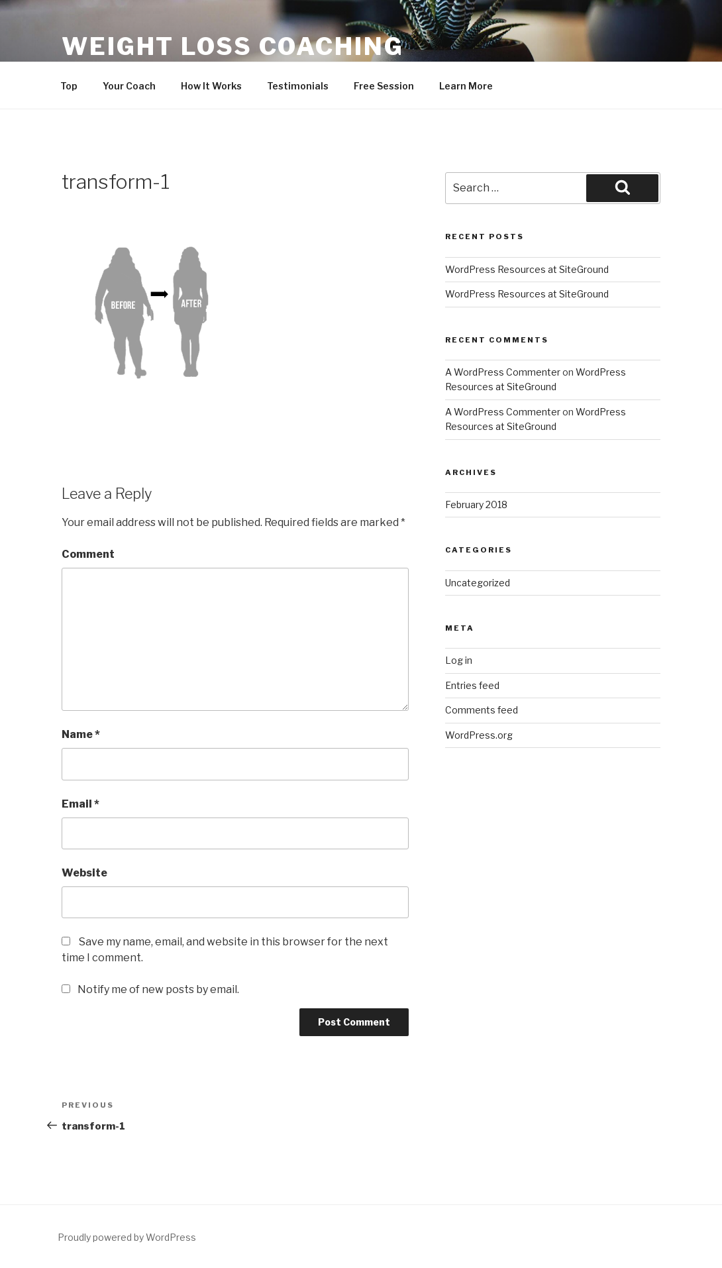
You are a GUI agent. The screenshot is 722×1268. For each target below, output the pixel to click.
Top (68, 85)
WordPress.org (479, 735)
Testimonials (298, 85)
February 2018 (476, 504)
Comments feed (481, 709)
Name (81, 734)
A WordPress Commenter (502, 372)
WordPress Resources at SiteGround (527, 269)
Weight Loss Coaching (233, 46)
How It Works (211, 85)
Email (80, 804)
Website (84, 873)
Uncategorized (477, 582)
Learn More (466, 85)
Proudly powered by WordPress (127, 1237)
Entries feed (472, 685)
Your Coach (129, 85)
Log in (458, 660)
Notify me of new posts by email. (158, 989)
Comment (88, 554)
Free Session (384, 85)
